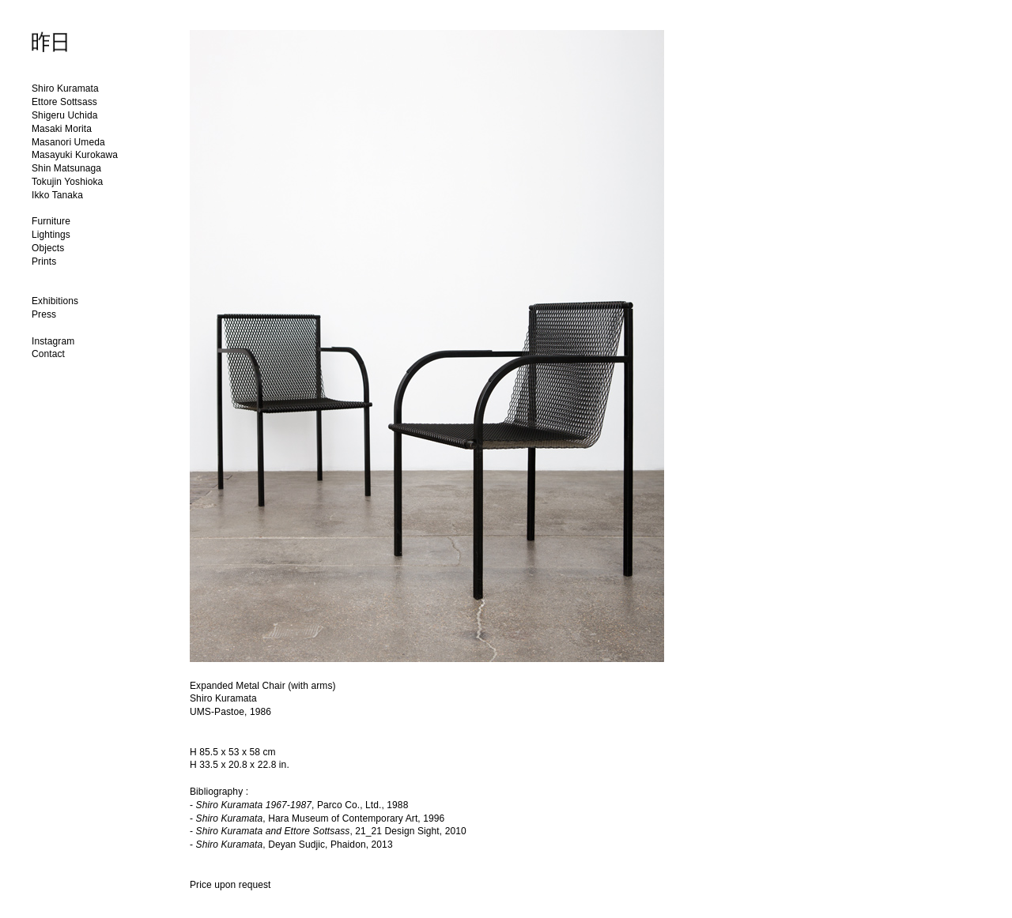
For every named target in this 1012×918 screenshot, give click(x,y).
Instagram (53, 341)
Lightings (51, 234)
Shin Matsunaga (66, 168)
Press (44, 314)
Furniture (51, 221)
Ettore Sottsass (64, 101)
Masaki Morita (62, 128)
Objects (48, 248)
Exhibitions (55, 301)
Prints (44, 261)
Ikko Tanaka (57, 195)
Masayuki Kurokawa (75, 154)
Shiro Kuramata (65, 88)
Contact (48, 353)
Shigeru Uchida (64, 115)
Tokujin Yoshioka (67, 181)
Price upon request (230, 884)
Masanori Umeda (68, 142)
